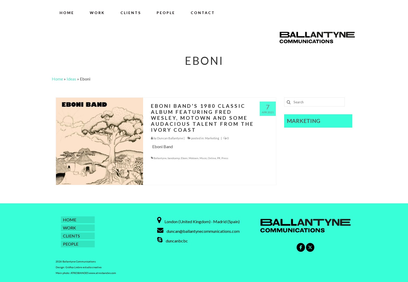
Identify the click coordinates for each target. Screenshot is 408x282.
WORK (97, 12)
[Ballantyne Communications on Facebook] (301, 247)
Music (203, 158)
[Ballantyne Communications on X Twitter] (310, 247)
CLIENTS (130, 12)
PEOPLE (166, 12)
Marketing (212, 138)
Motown (194, 158)
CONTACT (203, 12)
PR (218, 158)
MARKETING (303, 120)
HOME (67, 12)
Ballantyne (160, 158)
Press (224, 158)
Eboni (184, 158)
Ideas (71, 78)
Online (212, 158)
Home (57, 78)
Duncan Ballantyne (170, 138)
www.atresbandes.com (102, 272)
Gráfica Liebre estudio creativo (83, 267)
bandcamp (174, 158)
